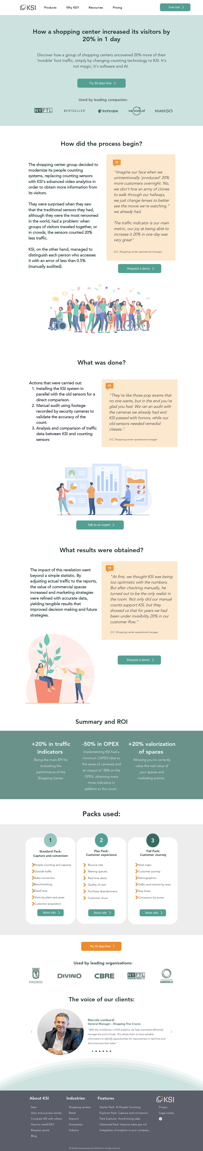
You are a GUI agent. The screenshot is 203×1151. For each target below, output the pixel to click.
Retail (72, 1113)
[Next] (171, 1032)
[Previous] (31, 1032)
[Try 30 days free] (101, 83)
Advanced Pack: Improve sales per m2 (110, 1124)
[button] (50, 7)
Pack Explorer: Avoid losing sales (110, 1118)
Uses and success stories (42, 1113)
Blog (34, 1136)
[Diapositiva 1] (92, 1051)
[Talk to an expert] (100, 524)
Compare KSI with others (42, 1118)
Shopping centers (80, 1107)
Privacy (163, 1107)
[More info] (50, 912)
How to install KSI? (42, 1124)
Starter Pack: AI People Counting (110, 1107)
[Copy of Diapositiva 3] (103, 1051)
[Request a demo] (139, 268)
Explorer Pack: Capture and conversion (110, 1113)
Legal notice (166, 1113)
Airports (74, 1118)
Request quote (40, 1130)
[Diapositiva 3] (99, 1051)
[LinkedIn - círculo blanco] (160, 1118)
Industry (74, 1130)
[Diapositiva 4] (106, 1051)
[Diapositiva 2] (96, 1051)
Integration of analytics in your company (110, 1130)
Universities (76, 1124)
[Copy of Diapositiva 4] (110, 1051)
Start (34, 1107)
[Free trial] (175, 7)
